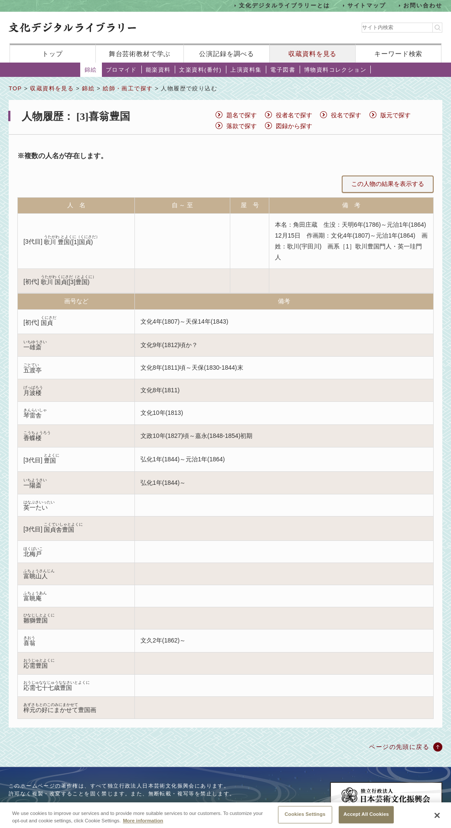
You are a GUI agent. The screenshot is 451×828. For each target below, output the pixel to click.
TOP (15, 88)
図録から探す (294, 126)
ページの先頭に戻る (399, 746)
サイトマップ (366, 5)
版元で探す (395, 115)
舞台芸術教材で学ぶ (140, 53)
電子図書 (282, 69)
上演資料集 (245, 69)
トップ (52, 53)
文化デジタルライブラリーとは (284, 5)
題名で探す (241, 115)
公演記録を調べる (226, 53)
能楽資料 (158, 69)
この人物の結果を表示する (387, 183)
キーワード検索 (398, 53)
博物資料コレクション (335, 69)
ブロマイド (121, 69)
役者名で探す (294, 115)
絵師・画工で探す (128, 88)
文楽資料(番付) (200, 69)
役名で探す (346, 115)
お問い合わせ (422, 5)
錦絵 (91, 69)
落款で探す (241, 126)
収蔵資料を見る (312, 53)
